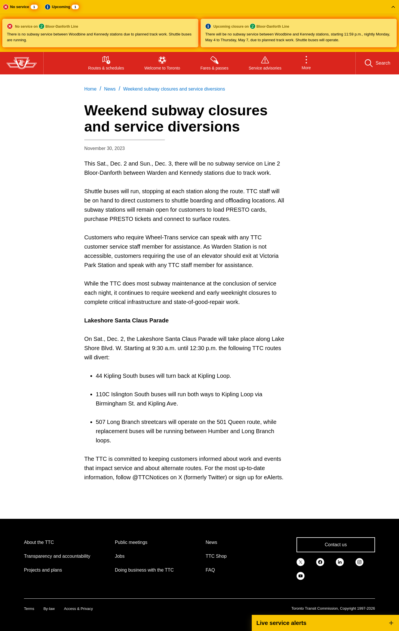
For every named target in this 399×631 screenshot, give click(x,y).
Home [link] (90, 89)
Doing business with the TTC (144, 570)
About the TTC (39, 542)
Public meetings (131, 542)
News (211, 542)
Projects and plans (43, 570)
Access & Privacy (78, 608)
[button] (199, 26)
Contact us (336, 544)
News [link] (109, 89)
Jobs (120, 556)
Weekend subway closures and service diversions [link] (174, 89)
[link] (301, 561)
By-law (49, 608)
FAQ (210, 570)
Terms (29, 608)
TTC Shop (216, 556)
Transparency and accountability (57, 556)
